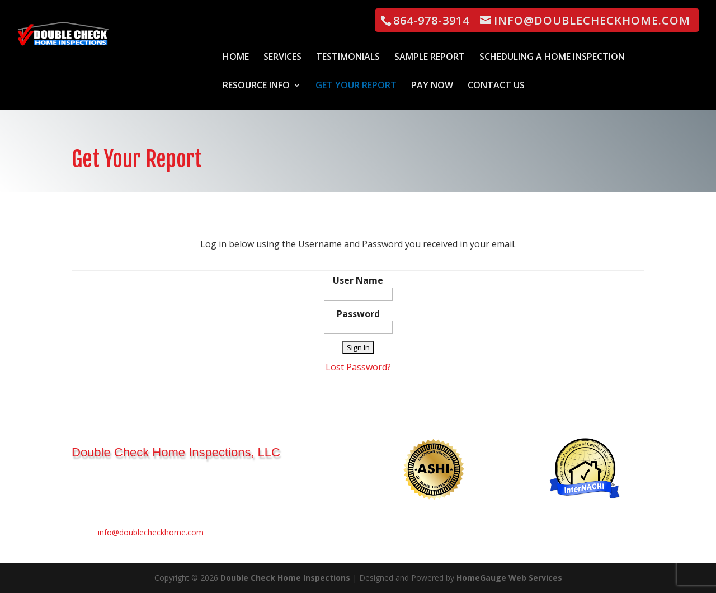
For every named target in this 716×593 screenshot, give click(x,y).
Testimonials (348, 58)
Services (282, 58)
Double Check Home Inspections (285, 577)
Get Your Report (356, 86)
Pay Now (432, 86)
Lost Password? (358, 367)
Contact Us (496, 86)
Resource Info (256, 86)
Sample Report (429, 58)
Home (236, 58)
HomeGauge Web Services (509, 577)
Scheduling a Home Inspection (552, 58)
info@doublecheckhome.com (151, 532)
